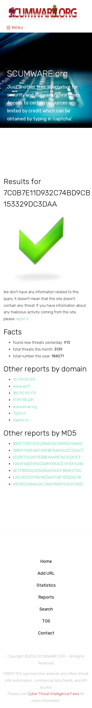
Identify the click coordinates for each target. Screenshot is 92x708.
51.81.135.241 (23, 400)
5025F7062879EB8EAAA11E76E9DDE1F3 (46, 457)
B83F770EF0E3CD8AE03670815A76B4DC (48, 443)
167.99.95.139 (24, 379)
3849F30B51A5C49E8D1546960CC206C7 (48, 450)
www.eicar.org (25, 406)
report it (22, 319)
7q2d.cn (19, 413)
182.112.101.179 (24, 393)
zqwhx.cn (21, 420)
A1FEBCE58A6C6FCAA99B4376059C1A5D (48, 484)
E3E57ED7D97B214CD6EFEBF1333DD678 (47, 477)
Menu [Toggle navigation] (15, 28)
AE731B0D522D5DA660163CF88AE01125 (47, 470)
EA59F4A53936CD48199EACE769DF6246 (48, 464)
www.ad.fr (21, 386)
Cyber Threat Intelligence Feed (53, 694)
